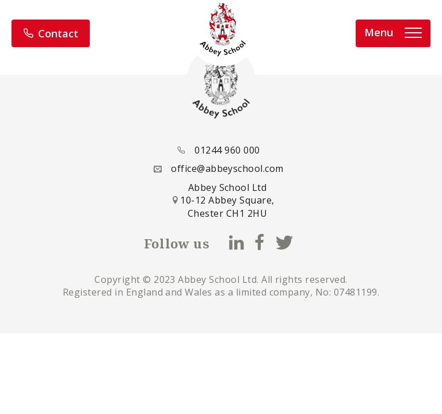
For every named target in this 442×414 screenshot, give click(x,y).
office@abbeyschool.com (227, 168)
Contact (50, 33)
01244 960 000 (227, 150)
